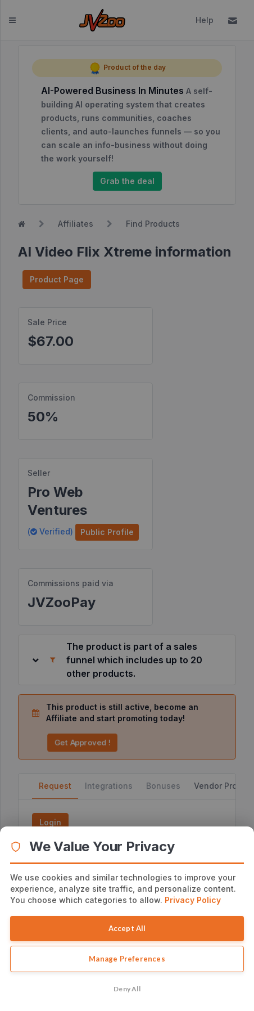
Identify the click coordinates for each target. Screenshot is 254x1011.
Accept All (127, 928)
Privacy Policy (193, 900)
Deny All (127, 989)
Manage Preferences (127, 958)
